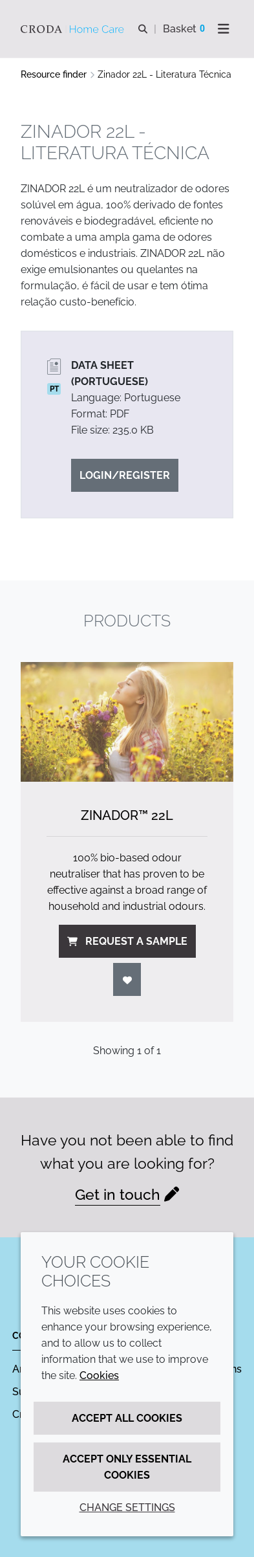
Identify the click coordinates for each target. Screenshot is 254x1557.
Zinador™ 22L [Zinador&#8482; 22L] (127, 815)
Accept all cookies (127, 1418)
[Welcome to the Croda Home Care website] (74, 29)
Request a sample (127, 941)
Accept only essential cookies (127, 1467)
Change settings (127, 1507)
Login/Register (124, 475)
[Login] (127, 979)
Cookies (99, 1375)
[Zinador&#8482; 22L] (127, 722)
